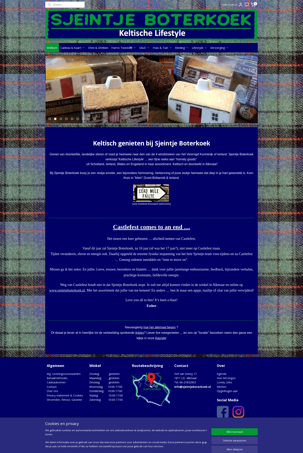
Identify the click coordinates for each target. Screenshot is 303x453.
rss (174, 446)
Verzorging (219, 48)
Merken (221, 389)
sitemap (167, 446)
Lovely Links (224, 385)
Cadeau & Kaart (72, 48)
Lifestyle (199, 48)
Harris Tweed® (123, 48)
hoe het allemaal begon (159, 329)
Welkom (52, 48)
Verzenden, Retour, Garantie (64, 402)
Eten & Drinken (98, 48)
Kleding (182, 48)
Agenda (160, 340)
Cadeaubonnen (56, 385)
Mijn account (233, 4)
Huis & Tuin (162, 48)
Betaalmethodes (57, 380)
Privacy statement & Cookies (65, 398)
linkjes (139, 335)
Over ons (52, 393)
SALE (144, 48)
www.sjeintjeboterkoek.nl (67, 293)
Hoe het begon (226, 380)
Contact (52, 389)
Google (249, 426)
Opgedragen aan (227, 393)
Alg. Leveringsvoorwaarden (64, 376)
